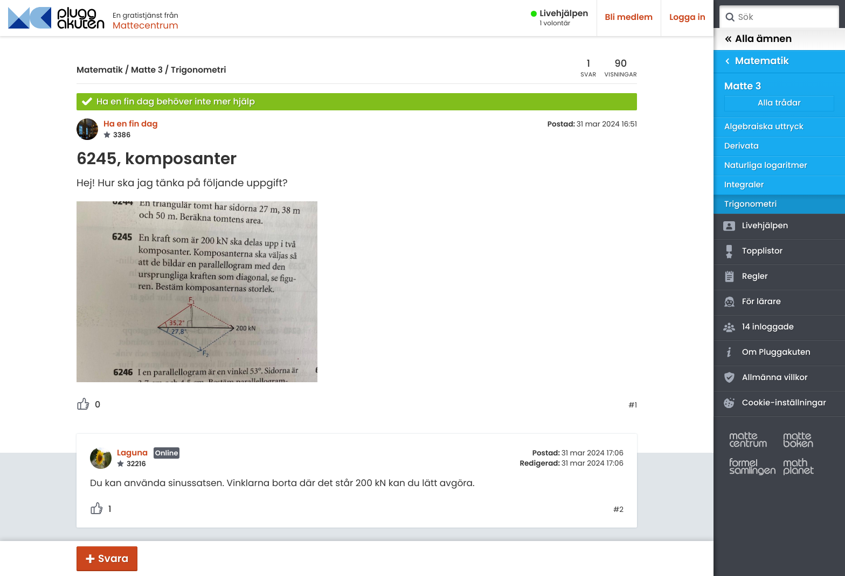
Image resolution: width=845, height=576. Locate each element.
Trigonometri (198, 70)
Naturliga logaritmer (765, 165)
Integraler (744, 185)
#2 (618, 510)
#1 (632, 405)
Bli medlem (629, 17)
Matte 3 (147, 70)
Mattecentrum (145, 25)
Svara (113, 558)
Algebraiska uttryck (764, 126)
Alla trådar (779, 103)
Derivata (741, 146)
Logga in (687, 17)
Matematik (100, 70)
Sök (729, 17)
